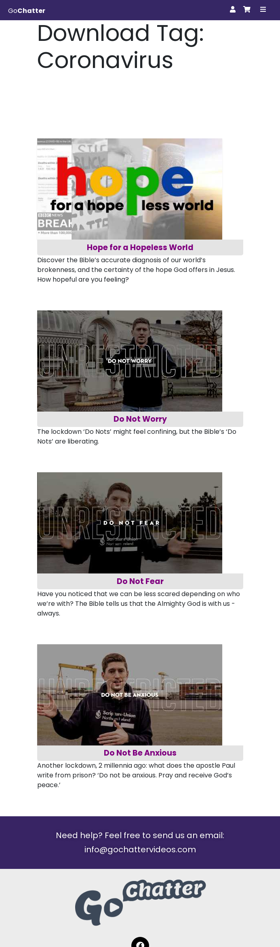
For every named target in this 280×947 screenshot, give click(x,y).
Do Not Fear (140, 581)
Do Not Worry (140, 419)
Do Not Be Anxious (140, 752)
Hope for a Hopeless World (140, 247)
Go (26, 10)
